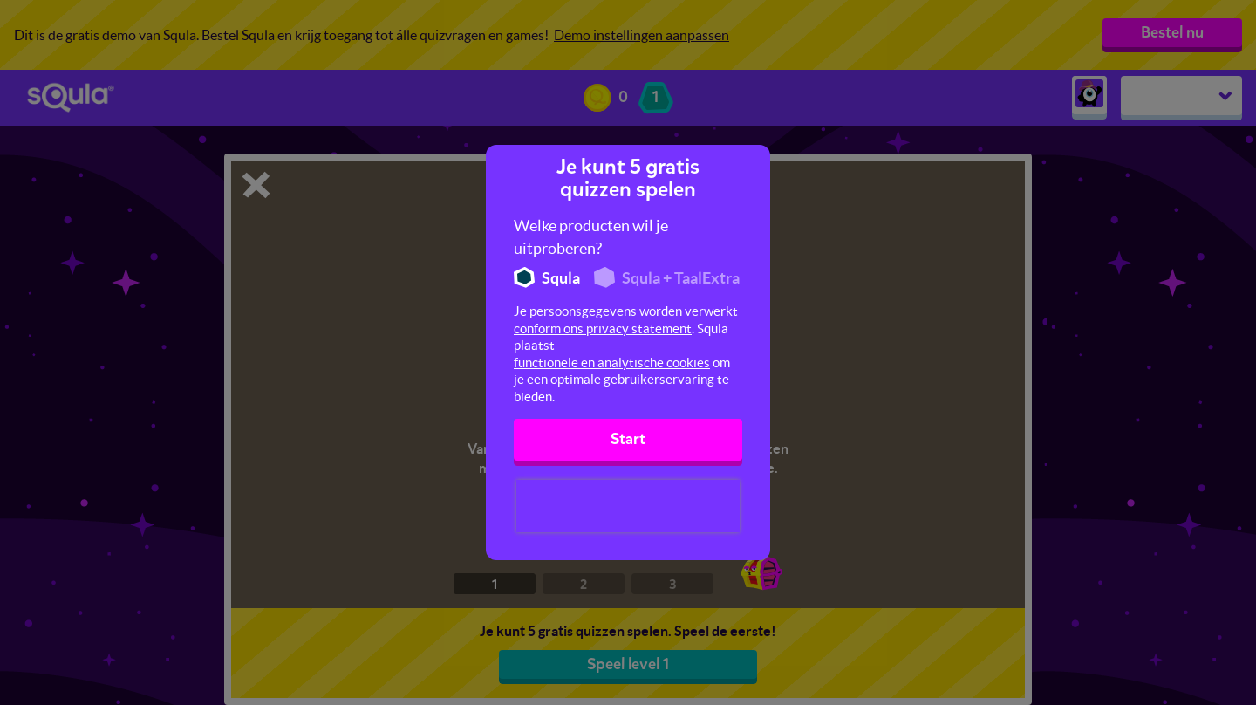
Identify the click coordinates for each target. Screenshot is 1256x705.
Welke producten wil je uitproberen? (591, 236)
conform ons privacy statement (603, 328)
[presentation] (628, 506)
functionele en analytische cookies (612, 362)
